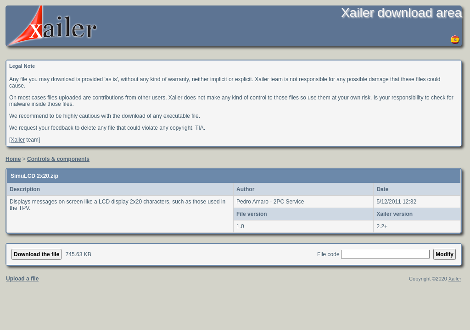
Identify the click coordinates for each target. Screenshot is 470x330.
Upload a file (22, 278)
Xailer (18, 140)
